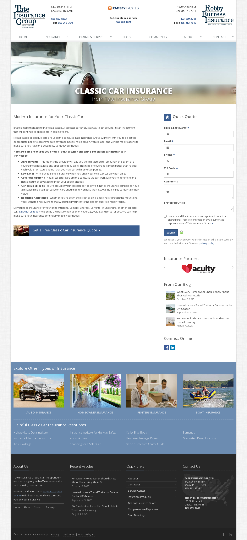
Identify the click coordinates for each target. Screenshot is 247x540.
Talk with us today (29, 211)
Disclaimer (69, 534)
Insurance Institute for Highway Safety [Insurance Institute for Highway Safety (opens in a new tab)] (93, 432)
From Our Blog (177, 284)
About (193, 37)
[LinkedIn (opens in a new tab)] (172, 347)
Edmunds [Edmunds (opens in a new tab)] (189, 432)
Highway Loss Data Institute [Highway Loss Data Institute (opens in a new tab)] (31, 432)
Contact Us (152, 484)
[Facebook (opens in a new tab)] (166, 347)
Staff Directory (152, 515)
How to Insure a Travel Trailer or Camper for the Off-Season (199, 308)
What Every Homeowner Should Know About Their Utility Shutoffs (199, 295)
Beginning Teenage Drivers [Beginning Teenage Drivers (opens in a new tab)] (142, 438)
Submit (171, 232)
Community (158, 37)
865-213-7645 (65, 22)
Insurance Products (152, 497)
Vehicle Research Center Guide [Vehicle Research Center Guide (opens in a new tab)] (145, 444)
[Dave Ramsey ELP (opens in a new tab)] (124, 8)
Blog (131, 37)
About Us (152, 478)
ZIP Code (171, 168)
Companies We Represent (152, 509)
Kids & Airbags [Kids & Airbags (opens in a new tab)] (22, 444)
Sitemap (50, 507)
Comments (171, 181)
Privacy (55, 534)
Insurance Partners (181, 258)
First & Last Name (176, 127)
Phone (169, 154)
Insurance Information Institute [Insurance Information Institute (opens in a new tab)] (33, 438)
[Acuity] (199, 268)
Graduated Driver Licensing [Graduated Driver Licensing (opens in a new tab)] (199, 438)
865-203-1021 (123, 22)
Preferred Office (174, 202)
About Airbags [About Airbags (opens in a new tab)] (78, 438)
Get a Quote (57, 230)
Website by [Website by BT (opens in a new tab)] (86, 534)
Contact (223, 37)
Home (23, 37)
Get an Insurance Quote (152, 503)
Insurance (57, 37)
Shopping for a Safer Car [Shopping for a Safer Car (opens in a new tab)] (85, 444)
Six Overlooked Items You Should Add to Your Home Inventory (199, 322)
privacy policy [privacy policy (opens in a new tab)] (207, 243)
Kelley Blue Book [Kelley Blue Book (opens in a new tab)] (136, 432)
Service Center (152, 490)
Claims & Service (95, 37)
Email (168, 141)
